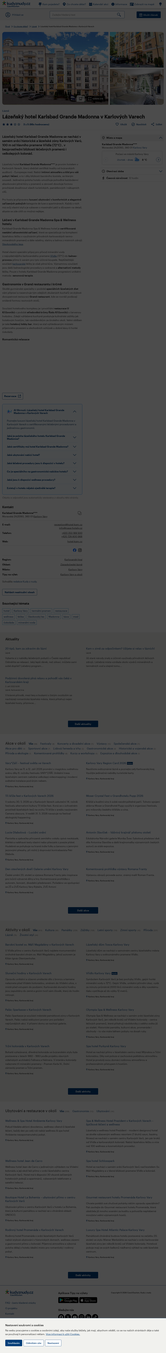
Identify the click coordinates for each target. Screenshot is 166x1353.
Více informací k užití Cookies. (63, 1334)
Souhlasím (14, 1343)
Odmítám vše (33, 1343)
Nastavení (53, 1343)
